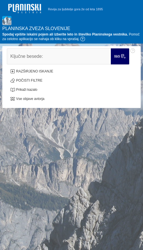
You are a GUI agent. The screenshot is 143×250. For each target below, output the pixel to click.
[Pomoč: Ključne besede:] (132, 56)
